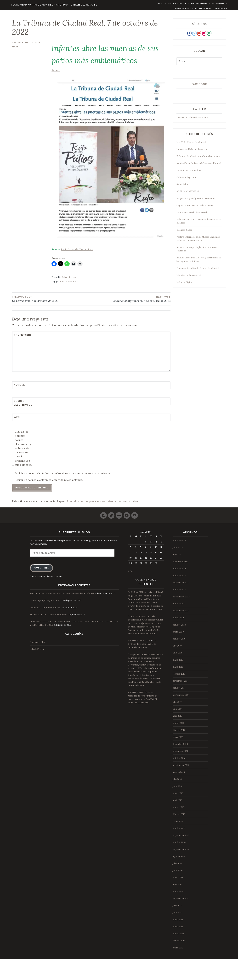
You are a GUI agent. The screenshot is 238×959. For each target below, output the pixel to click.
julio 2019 (177, 647)
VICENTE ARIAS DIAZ (139, 642)
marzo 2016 (178, 809)
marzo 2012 (178, 935)
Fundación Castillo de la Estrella (192, 214)
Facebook (199, 86)
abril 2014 (177, 886)
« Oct (130, 573)
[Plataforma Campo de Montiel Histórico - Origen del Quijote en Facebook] (189, 35)
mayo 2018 (178, 669)
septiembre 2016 (181, 767)
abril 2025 (177, 556)
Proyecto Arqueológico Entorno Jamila (195, 200)
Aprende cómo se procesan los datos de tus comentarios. (103, 503)
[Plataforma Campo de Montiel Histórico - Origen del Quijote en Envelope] (209, 35)
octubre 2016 (179, 760)
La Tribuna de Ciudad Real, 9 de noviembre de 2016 (142, 646)
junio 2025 (178, 549)
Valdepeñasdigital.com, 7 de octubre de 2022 (130, 301)
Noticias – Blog (184, 3)
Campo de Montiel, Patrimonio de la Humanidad (207, 8)
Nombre (20, 387)
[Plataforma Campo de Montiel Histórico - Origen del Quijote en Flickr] (204, 35)
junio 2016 (177, 788)
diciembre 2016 (180, 746)
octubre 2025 (179, 542)
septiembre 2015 (181, 837)
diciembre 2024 (180, 563)
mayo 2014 (178, 879)
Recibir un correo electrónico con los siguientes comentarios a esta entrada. (62, 475)
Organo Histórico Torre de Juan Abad (195, 207)
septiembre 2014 (181, 851)
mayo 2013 (178, 921)
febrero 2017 (179, 732)
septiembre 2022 (181, 598)
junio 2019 (177, 654)
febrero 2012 (179, 942)
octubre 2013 (179, 893)
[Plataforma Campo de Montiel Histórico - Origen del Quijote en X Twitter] (194, 35)
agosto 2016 (179, 774)
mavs (15, 49)
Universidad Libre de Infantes (191, 151)
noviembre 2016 (180, 753)
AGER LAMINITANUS (187, 193)
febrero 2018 (179, 676)
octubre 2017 (179, 690)
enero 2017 (178, 739)
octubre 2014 (179, 844)
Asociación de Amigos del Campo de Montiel (198, 165)
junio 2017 (177, 711)
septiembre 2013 (181, 900)
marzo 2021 (178, 619)
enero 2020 (178, 634)
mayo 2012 (178, 928)
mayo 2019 (178, 661)
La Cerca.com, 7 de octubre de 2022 (51, 301)
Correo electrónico (22, 407)
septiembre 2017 (181, 697)
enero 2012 (178, 949)
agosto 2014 (179, 858)
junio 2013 (177, 914)
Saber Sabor (182, 186)
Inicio (167, 3)
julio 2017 (177, 704)
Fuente (110, 158)
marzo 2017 (178, 725)
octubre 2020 (179, 626)
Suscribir (41, 569)
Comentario (22, 339)
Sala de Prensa (206, 3)
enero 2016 (178, 823)
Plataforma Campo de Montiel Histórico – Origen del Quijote (47, 5)
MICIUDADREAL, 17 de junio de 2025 (48, 616)
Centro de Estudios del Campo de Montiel (197, 270)
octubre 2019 (179, 640)
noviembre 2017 (180, 683)
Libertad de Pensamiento (189, 277)
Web (17, 419)
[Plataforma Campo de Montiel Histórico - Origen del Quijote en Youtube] (199, 35)
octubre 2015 (179, 830)
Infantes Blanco (184, 231)
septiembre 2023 (181, 584)
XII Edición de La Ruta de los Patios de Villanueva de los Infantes (62, 595)
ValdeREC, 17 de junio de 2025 (44, 609)
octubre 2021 (179, 605)
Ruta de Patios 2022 (69, 283)
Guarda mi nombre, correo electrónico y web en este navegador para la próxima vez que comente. (23, 450)
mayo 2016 (178, 795)
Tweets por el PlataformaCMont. (193, 119)
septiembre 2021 (181, 612)
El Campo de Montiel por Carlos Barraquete (198, 158)
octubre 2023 (179, 577)
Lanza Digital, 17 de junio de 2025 (46, 602)
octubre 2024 (179, 570)
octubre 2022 (179, 591)
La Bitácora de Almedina (188, 172)
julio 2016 (177, 781)
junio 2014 (177, 872)
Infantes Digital (184, 284)
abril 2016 (177, 802)
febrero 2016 (179, 816)
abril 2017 (177, 718)
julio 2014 (177, 865)
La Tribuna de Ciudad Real (77, 251)
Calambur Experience (187, 179)
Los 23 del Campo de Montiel (191, 144)
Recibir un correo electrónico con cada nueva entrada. (49, 482)
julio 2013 (177, 907)
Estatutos (225, 3)
